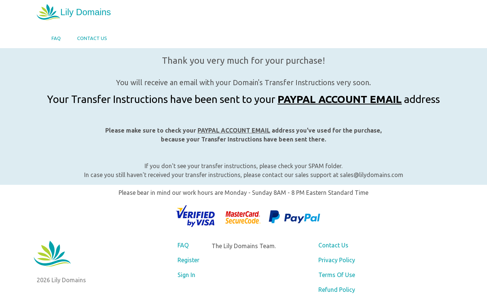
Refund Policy (336, 289)
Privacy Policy (336, 260)
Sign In (186, 274)
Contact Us (92, 38)
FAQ (56, 38)
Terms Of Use (336, 274)
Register (188, 260)
